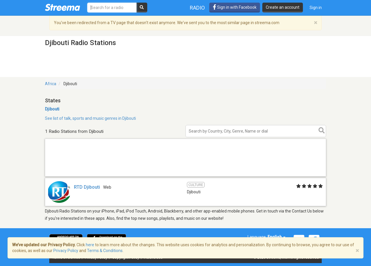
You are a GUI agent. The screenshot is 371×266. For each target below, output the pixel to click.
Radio (197, 8)
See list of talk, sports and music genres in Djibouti (90, 118)
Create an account (282, 7)
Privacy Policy (65, 250)
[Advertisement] (185, 176)
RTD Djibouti (87, 187)
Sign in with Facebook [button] (235, 7)
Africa (50, 83)
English (276, 237)
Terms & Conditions (105, 250)
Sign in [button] (316, 7)
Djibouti (52, 109)
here (90, 244)
